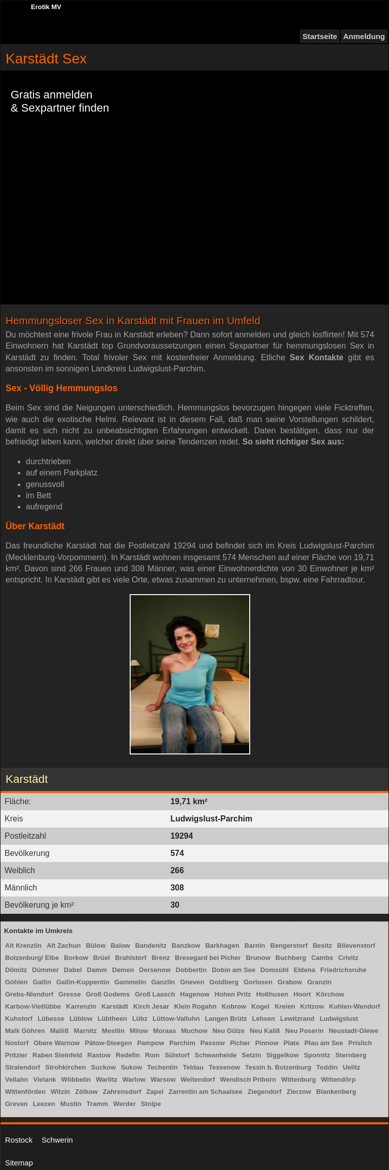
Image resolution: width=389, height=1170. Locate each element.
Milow (139, 1031)
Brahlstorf (130, 957)
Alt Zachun (64, 945)
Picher (240, 1043)
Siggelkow (282, 1055)
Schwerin (57, 1139)
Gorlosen (258, 982)
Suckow (103, 1067)
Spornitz (317, 1055)
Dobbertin (191, 970)
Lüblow (81, 1018)
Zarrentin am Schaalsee (206, 1091)
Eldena (305, 970)
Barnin (254, 945)
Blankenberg (336, 1091)
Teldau (193, 1067)
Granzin (319, 982)
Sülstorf (177, 1055)
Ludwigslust (339, 1018)
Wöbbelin (76, 1079)
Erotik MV (46, 7)
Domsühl (274, 970)
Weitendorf (198, 1079)
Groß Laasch (155, 994)
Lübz (139, 1018)
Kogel (260, 1006)
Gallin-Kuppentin (82, 982)
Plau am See (323, 1043)
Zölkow (86, 1091)
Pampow (150, 1043)
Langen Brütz (226, 1018)
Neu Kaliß (265, 1031)
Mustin (71, 1104)
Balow (120, 945)
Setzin (251, 1055)
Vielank (44, 1079)
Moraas (164, 1031)
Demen (123, 970)
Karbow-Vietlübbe (33, 1006)
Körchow (330, 994)
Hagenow (195, 994)
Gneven (192, 982)
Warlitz (106, 1079)
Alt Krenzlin (23, 945)
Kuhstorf (18, 1018)
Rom (152, 1055)
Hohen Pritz (232, 994)
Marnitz (85, 1031)
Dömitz (16, 970)
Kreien (285, 1006)
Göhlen (16, 982)
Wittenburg (298, 1079)
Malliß (59, 1031)
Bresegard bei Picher (208, 957)
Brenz (160, 957)
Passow (212, 1043)
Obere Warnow (56, 1043)
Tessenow (224, 1067)
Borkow (76, 957)
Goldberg (224, 982)
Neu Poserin (304, 1031)
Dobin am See (233, 970)
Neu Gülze (229, 1031)
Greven (16, 1104)
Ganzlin (163, 982)
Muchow (194, 1031)
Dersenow (155, 970)
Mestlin (113, 1031)
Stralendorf (22, 1067)
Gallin (42, 982)
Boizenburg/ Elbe (32, 957)
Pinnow (267, 1043)
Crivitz (348, 957)
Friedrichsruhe (343, 970)
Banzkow (186, 945)
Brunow (258, 957)
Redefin (128, 1055)
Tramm (97, 1104)
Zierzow (299, 1091)
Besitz (322, 945)
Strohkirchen (65, 1067)
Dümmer (45, 970)
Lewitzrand (297, 1018)
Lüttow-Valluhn (176, 1018)
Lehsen (263, 1018)
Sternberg (350, 1055)
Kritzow (312, 1006)
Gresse (69, 994)
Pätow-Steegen (108, 1043)
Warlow (133, 1079)
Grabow (290, 982)
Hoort (302, 994)
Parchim (182, 1043)
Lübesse (50, 1018)
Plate (291, 1043)
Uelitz (352, 1067)
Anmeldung (364, 36)
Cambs (322, 957)
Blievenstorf (356, 945)
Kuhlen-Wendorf (354, 1006)
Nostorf (16, 1043)
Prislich (360, 1043)
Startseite (319, 36)
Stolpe (151, 1104)
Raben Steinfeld (57, 1055)
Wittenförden (25, 1091)
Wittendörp (338, 1079)
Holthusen (272, 994)
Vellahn (16, 1079)
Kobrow (234, 1006)
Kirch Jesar (151, 1006)
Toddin (326, 1067)
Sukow (131, 1067)
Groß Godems (108, 994)
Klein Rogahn (195, 1006)
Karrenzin (81, 1006)
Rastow (98, 1055)
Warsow (162, 1079)
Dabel (73, 970)
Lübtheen (112, 1018)
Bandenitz (151, 945)
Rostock (18, 1139)
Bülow (95, 945)
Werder (124, 1104)
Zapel (155, 1091)
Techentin (162, 1067)
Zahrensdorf (122, 1091)
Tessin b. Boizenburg (278, 1067)
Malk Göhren (25, 1031)
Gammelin (130, 982)
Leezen (44, 1104)
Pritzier (16, 1055)
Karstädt (114, 1006)
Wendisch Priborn (248, 1079)
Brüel (101, 957)
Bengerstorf (289, 945)
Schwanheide (215, 1055)
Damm (97, 970)
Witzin (60, 1091)
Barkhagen (222, 945)
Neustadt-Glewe (353, 1031)
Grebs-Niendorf (29, 994)
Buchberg (291, 957)
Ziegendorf (265, 1091)
